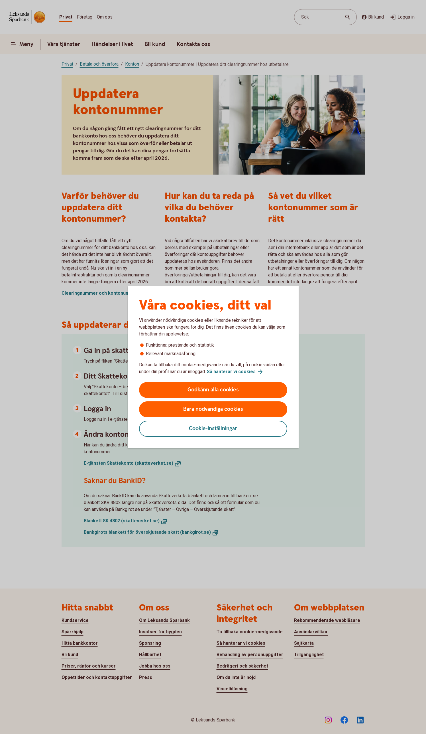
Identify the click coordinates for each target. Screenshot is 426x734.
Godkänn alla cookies (213, 389)
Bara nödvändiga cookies (213, 409)
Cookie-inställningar (213, 428)
